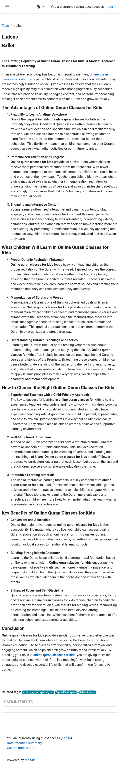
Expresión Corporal (66, 692)
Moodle (30, 760)
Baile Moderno (87, 692)
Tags (5, 26)
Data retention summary (24, 743)
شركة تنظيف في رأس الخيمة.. (38, 692)
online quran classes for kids (54, 655)
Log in (112, 7)
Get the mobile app (20, 748)
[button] (40, 6)
